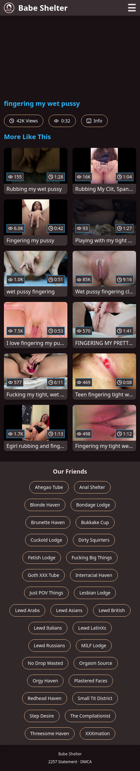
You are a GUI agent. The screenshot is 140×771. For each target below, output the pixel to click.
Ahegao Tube (49, 487)
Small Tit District (95, 698)
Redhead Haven (45, 698)
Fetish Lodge (41, 557)
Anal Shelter (92, 487)
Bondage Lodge (93, 505)
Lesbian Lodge (94, 593)
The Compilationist (90, 716)
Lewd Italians (48, 628)
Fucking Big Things (92, 557)
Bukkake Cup (95, 522)
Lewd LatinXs (92, 628)
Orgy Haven (45, 681)
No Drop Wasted (45, 663)
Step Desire (42, 716)
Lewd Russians (49, 645)
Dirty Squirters (93, 540)
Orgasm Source (95, 663)
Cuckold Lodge (46, 540)
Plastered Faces (90, 681)
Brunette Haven (48, 522)
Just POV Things (46, 593)
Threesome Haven (49, 733)
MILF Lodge (93, 645)
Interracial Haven (94, 575)
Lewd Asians (69, 610)
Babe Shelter (36, 7)
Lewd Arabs (27, 610)
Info (94, 121)
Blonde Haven (45, 505)
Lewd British (112, 610)
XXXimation (97, 733)
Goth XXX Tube (43, 575)
